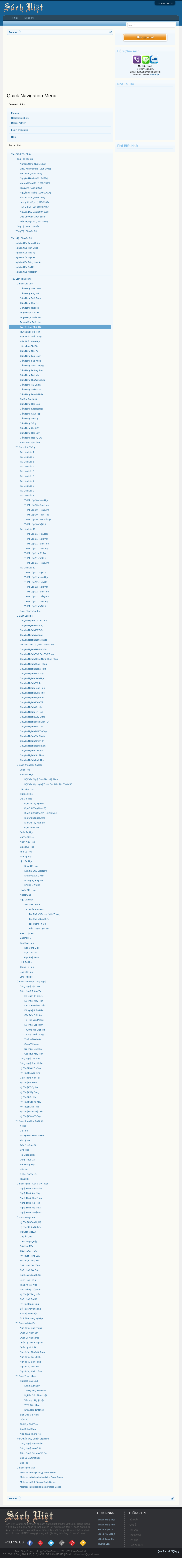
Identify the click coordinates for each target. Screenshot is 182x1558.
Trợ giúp (133, 1540)
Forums (15, 113)
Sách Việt (154, 74)
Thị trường (135, 1535)
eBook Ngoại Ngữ (106, 1534)
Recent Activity (18, 123)
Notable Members (20, 118)
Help (13, 137)
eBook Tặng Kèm (106, 1539)
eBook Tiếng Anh (106, 1524)
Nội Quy (133, 1529)
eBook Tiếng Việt (106, 1519)
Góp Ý (132, 1524)
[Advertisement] (60, 65)
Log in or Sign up (165, 3)
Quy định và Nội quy (168, 1551)
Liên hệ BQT (136, 1545)
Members (29, 18)
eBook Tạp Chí (105, 1529)
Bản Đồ (133, 1519)
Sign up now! (145, 37)
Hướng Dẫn (103, 1544)
